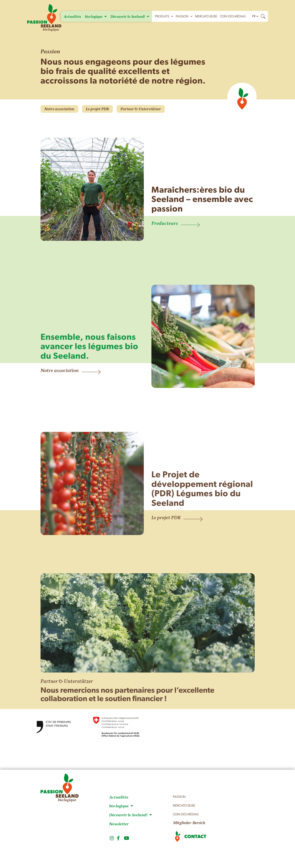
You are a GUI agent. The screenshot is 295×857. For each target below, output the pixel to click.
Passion (184, 16)
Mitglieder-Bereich (189, 822)
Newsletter (119, 823)
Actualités (72, 16)
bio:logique (96, 16)
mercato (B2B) (206, 16)
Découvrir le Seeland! (130, 16)
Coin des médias (233, 16)
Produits (164, 16)
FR (253, 16)
